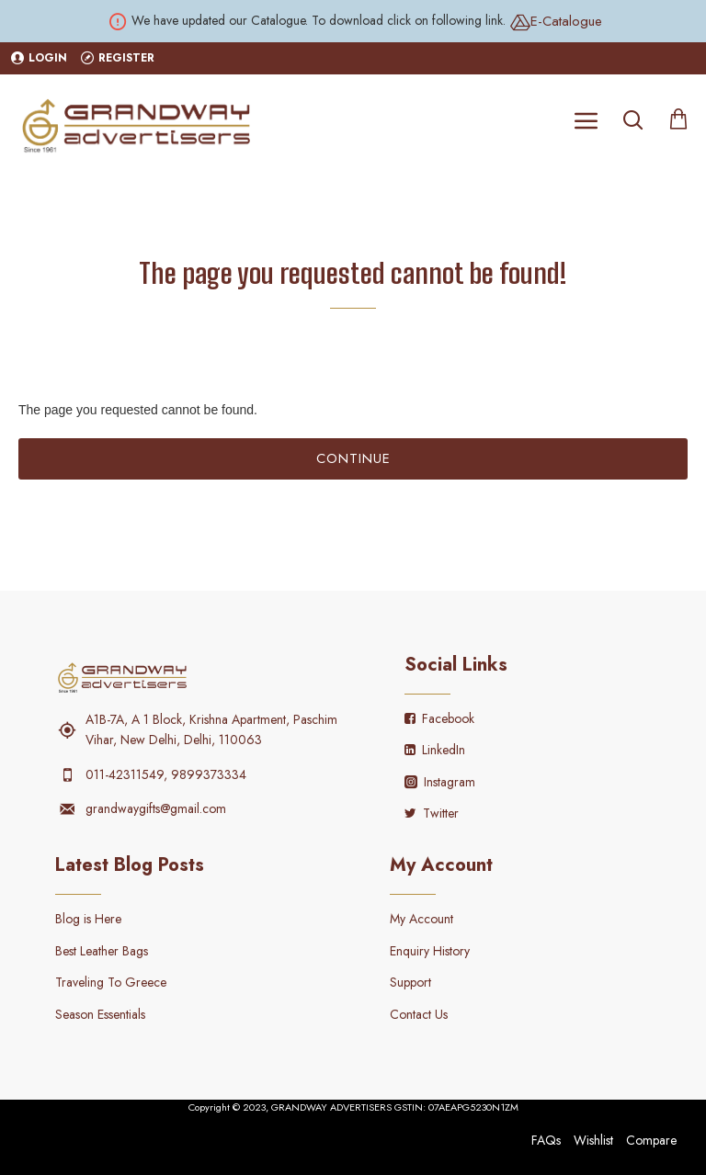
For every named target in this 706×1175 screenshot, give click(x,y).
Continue (353, 458)
